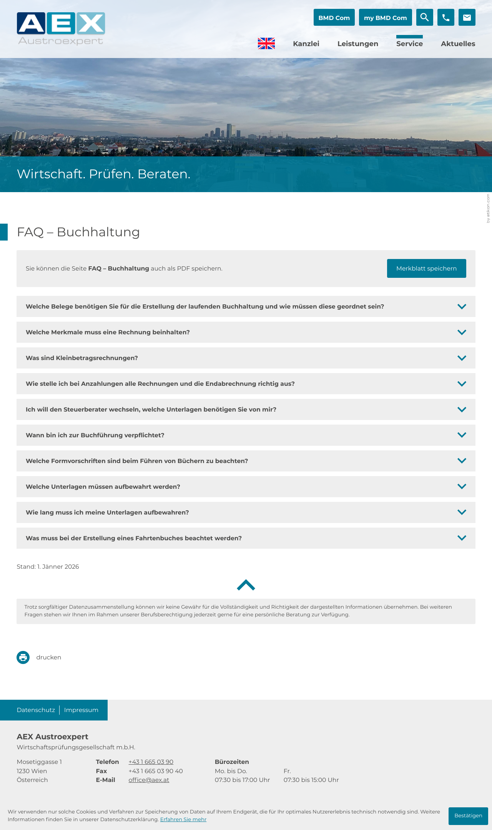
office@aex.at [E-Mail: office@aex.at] (149, 780)
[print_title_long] (44, 657)
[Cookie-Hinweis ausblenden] (468, 816)
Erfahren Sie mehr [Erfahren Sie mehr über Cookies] (183, 820)
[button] (334, 17)
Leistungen (358, 44)
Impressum (81, 710)
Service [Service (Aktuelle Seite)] (409, 44)
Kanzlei (306, 44)
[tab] (246, 306)
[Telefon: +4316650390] (151, 761)
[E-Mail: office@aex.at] (467, 17)
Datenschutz (36, 710)
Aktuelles (458, 44)
